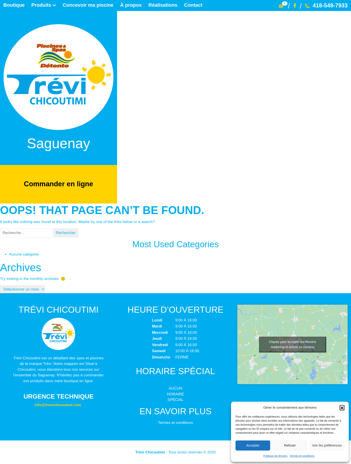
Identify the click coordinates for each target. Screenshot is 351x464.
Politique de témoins (275, 455)
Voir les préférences (327, 445)
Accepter (252, 445)
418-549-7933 (326, 5)
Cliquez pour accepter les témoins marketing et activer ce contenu (292, 344)
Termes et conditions (302, 455)
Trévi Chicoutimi (150, 452)
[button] (342, 407)
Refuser (290, 445)
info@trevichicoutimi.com (58, 405)
